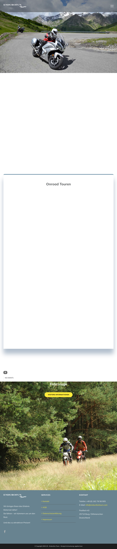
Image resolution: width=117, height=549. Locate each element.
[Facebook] (4, 531)
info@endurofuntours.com (96, 505)
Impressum (47, 519)
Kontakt (46, 501)
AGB (45, 507)
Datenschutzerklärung (52, 513)
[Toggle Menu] (112, 6)
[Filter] (5, 372)
